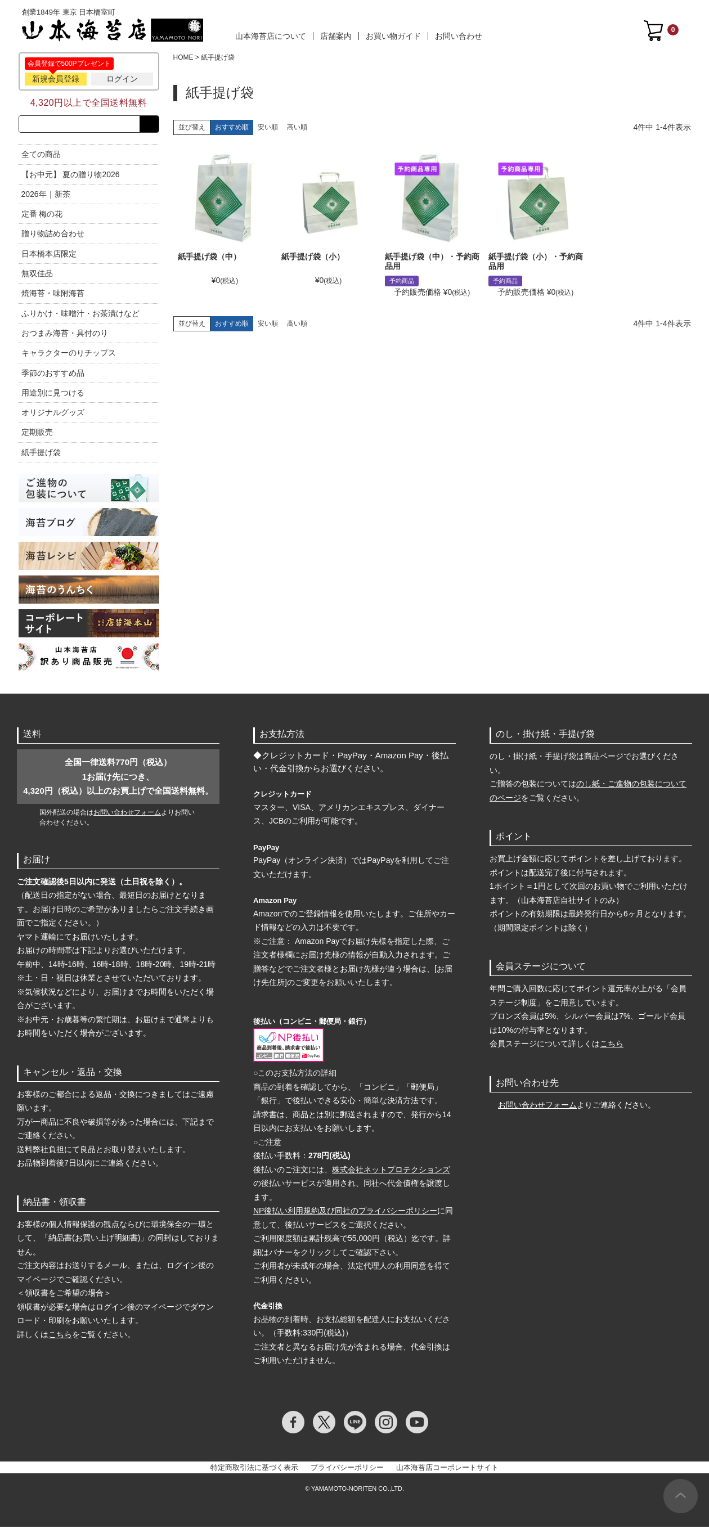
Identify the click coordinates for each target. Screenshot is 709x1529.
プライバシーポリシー (347, 1469)
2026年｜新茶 (45, 196)
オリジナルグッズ (52, 414)
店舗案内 (336, 36)
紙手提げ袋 (41, 454)
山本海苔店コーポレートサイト (447, 1469)
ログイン (122, 78)
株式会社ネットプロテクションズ (391, 1171)
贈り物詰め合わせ (52, 236)
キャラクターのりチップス (68, 354)
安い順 (268, 127)
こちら (60, 1336)
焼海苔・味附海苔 (52, 295)
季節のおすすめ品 (52, 375)
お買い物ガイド (393, 36)
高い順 (297, 127)
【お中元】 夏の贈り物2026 (70, 176)
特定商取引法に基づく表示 (254, 1469)
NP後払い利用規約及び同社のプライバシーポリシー (345, 1212)
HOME (183, 57)
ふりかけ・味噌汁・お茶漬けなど (80, 315)
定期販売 (37, 434)
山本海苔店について (270, 36)
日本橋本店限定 (49, 255)
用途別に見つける (52, 394)
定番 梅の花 (42, 216)
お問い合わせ (458, 36)
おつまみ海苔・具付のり (64, 335)
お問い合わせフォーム (127, 815)
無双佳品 (37, 275)
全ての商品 (41, 156)
